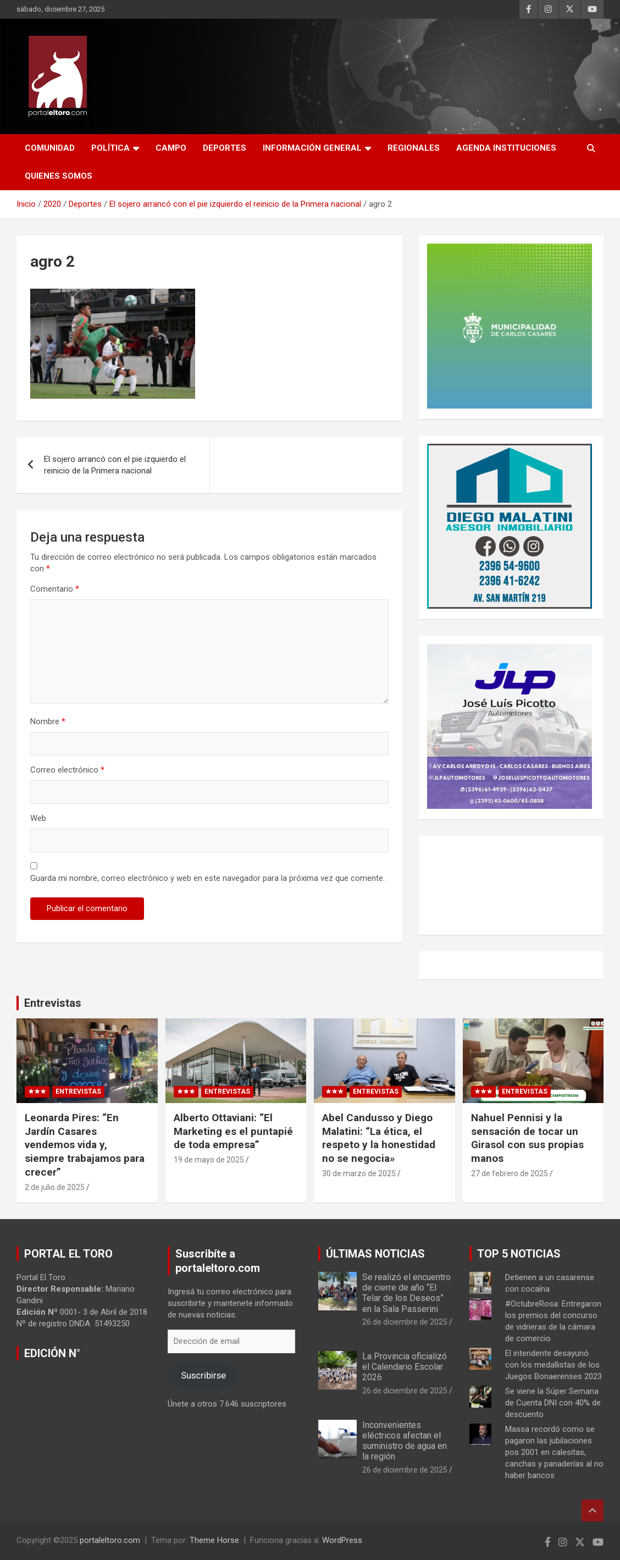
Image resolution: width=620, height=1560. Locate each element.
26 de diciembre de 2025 (404, 1322)
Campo (171, 148)
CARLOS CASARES (511, 885)
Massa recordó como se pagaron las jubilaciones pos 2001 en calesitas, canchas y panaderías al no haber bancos (554, 1452)
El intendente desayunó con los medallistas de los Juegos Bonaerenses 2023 (553, 1364)
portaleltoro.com (110, 1540)
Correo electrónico (67, 770)
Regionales (414, 148)
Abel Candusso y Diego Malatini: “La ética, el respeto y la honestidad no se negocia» (378, 1138)
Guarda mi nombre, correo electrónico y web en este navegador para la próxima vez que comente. (207, 878)
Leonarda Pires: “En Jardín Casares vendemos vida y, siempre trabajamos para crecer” (85, 1144)
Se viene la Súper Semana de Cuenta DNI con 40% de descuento (553, 1402)
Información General (312, 148)
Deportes (224, 148)
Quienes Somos (58, 176)
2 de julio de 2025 (55, 1187)
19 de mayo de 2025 (209, 1159)
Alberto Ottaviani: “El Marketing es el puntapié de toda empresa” (233, 1131)
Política (110, 148)
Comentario (54, 589)
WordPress (342, 1540)
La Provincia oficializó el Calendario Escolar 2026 (404, 1366)
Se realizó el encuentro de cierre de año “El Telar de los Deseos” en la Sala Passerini (406, 1293)
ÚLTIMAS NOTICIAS (375, 1253)
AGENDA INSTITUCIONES (506, 148)
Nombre (47, 721)
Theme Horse (214, 1540)
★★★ (37, 1091)
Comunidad (50, 148)
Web (38, 818)
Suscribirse (203, 1375)
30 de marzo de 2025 (359, 1173)
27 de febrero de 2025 (509, 1173)
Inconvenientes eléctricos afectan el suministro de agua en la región (404, 1441)
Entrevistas (52, 1003)
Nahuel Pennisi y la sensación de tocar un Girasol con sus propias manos (527, 1138)
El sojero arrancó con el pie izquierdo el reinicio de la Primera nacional (115, 465)
